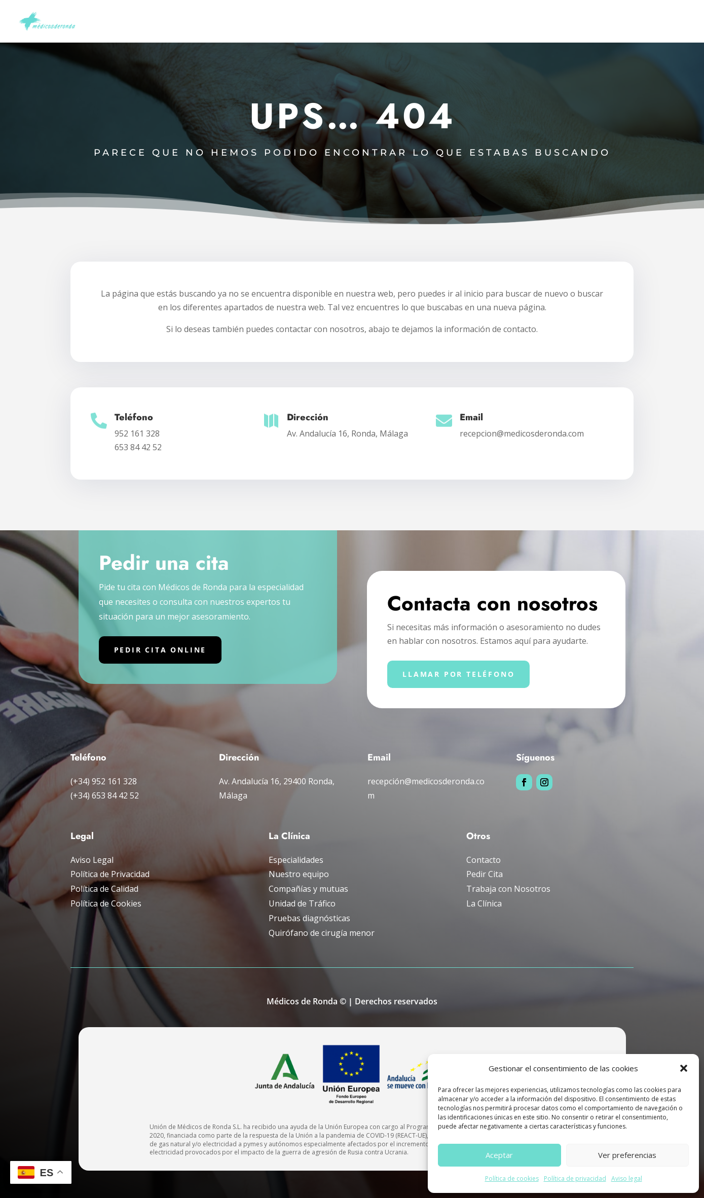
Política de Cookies (105, 903)
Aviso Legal (92, 859)
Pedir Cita (484, 874)
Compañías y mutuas (559, 21)
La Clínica (484, 903)
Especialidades (301, 21)
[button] (684, 1068)
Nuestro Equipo (235, 21)
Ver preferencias (627, 1155)
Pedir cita (671, 21)
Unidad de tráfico (480, 21)
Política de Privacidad (110, 874)
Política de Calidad (104, 888)
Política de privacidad (575, 1178)
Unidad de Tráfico (302, 903)
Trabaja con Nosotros (508, 888)
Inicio (184, 21)
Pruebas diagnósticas (387, 21)
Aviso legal (626, 1178)
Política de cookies (512, 1178)
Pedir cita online (160, 650)
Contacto (483, 859)
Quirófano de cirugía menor (322, 932)
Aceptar (499, 1155)
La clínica (624, 21)
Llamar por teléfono (458, 674)
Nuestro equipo (299, 874)
